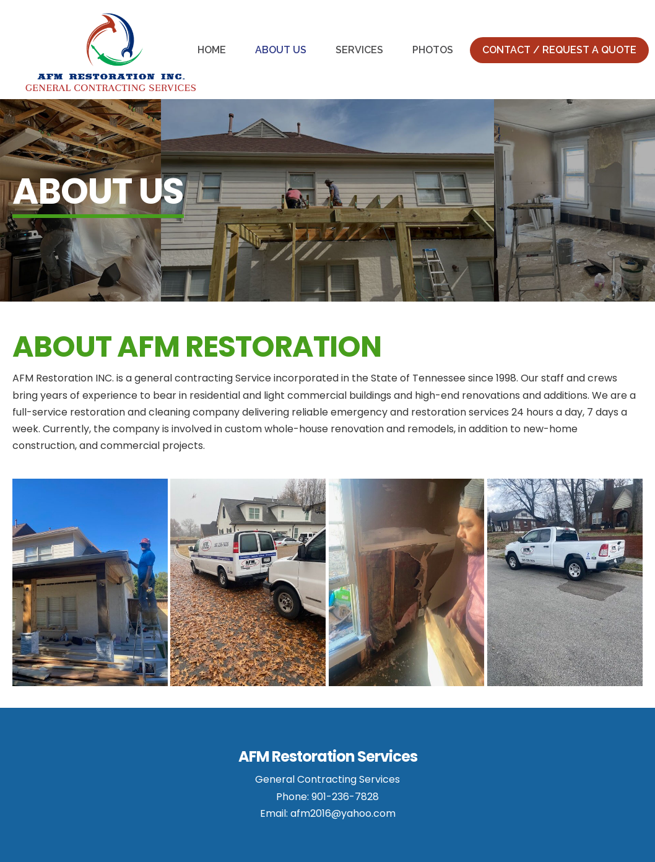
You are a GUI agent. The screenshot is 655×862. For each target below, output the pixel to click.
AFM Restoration (110, 52)
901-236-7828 (345, 797)
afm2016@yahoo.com (343, 813)
